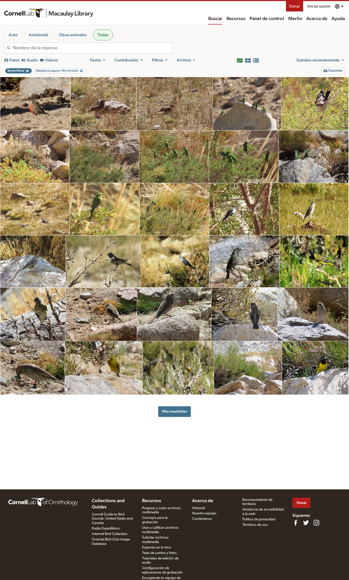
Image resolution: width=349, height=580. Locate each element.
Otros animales (73, 35)
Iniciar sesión (318, 6)
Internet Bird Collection (109, 534)
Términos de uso (255, 525)
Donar (294, 6)
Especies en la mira (156, 547)
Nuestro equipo (204, 513)
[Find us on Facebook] (295, 523)
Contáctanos (202, 519)
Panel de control (267, 18)
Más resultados (174, 411)
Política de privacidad (258, 519)
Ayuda (338, 18)
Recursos (236, 18)
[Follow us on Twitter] (306, 523)
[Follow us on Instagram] (316, 523)
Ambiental (38, 35)
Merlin (295, 18)
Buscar (215, 18)
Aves (13, 35)
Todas (102, 35)
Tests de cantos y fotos (159, 553)
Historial (198, 508)
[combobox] (92, 48)
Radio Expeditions (106, 528)
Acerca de (316, 18)
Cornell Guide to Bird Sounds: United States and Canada (112, 519)
